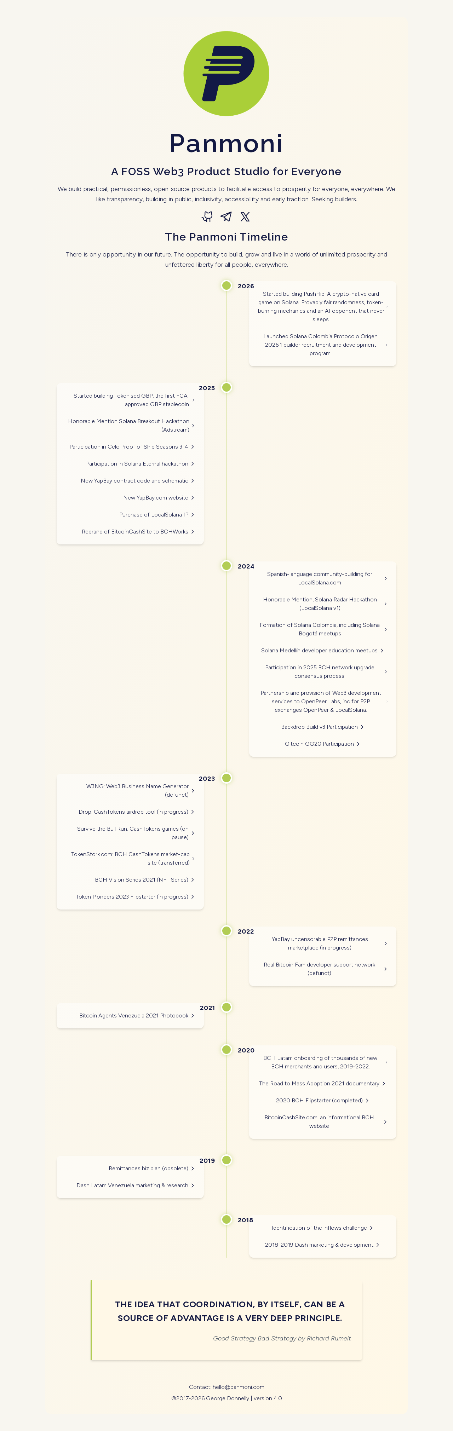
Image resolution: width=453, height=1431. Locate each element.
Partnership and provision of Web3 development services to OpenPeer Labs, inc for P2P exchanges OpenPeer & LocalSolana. (324, 701)
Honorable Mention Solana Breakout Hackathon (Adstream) (131, 425)
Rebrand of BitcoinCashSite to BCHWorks (138, 531)
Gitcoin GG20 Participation (323, 743)
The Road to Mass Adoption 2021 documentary (322, 1083)
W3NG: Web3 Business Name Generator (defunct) (140, 790)
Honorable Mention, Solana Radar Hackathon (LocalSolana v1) (325, 603)
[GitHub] (208, 217)
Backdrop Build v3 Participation (323, 726)
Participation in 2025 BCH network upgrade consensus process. (326, 671)
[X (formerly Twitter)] (245, 217)
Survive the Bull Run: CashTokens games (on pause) (136, 833)
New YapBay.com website (159, 497)
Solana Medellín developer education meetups (323, 650)
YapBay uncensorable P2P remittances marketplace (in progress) (330, 943)
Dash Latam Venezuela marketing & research (135, 1185)
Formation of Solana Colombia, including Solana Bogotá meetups (324, 629)
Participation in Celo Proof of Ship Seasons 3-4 (132, 446)
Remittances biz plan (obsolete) (152, 1168)
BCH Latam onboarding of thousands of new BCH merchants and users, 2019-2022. (325, 1062)
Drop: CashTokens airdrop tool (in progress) (137, 811)
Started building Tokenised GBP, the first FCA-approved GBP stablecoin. (134, 400)
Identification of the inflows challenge (322, 1227)
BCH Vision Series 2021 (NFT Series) (145, 879)
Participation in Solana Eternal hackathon (140, 463)
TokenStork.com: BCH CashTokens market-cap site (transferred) (133, 858)
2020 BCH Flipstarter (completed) (323, 1100)
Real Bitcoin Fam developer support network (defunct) (326, 968)
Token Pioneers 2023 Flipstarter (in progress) (135, 896)
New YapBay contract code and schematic (138, 480)
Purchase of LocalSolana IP (157, 514)
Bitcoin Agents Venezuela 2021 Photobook (137, 1015)
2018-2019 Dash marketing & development (322, 1244)
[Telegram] (226, 217)
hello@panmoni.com (238, 1387)
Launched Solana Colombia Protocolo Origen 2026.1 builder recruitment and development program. (325, 345)
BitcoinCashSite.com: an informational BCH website (326, 1121)
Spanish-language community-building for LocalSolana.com (327, 578)
